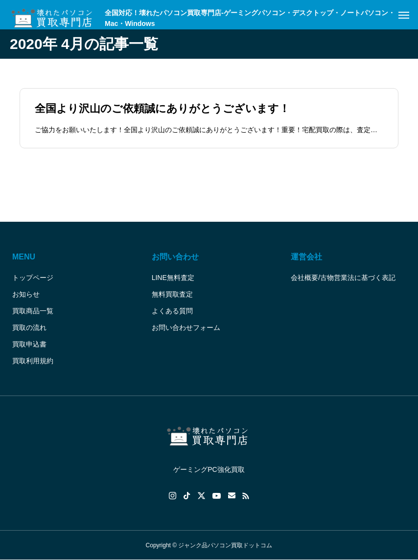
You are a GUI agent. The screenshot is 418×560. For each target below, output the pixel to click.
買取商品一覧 (32, 311)
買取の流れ (29, 327)
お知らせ (26, 294)
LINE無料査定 (173, 277)
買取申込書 (29, 344)
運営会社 (306, 257)
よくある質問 (172, 311)
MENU (23, 257)
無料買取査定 (172, 294)
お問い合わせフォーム (186, 327)
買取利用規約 (32, 361)
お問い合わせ (175, 257)
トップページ (32, 277)
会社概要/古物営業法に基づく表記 (343, 277)
